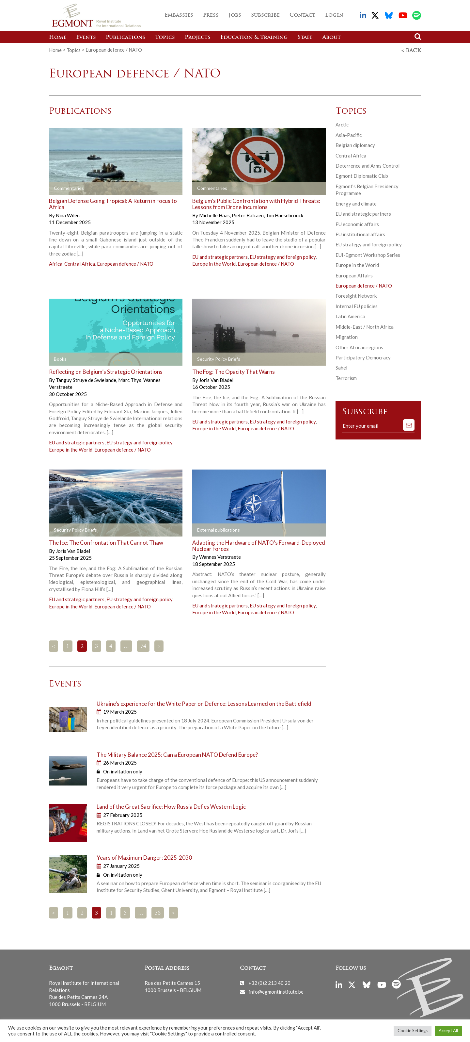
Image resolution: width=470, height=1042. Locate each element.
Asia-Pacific (349, 134)
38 (158, 912)
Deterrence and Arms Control (368, 165)
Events (86, 37)
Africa (55, 263)
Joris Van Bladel (216, 379)
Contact (302, 15)
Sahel (341, 367)
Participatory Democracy (363, 356)
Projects (198, 37)
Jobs (234, 15)
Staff (305, 37)
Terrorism (346, 377)
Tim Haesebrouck (284, 214)
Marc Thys (130, 379)
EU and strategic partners (220, 256)
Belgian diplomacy (355, 144)
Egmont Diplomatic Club (362, 175)
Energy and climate (356, 203)
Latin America (350, 315)
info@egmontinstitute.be (276, 991)
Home (57, 37)
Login (334, 15)
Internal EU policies (357, 305)
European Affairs (354, 274)
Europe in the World (214, 263)
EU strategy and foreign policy (283, 256)
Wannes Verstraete (220, 556)
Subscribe (265, 15)
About (331, 37)
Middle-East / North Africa (365, 326)
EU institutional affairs (360, 233)
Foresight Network (356, 295)
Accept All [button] (448, 1030)
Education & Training (254, 37)
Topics (165, 37)
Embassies (178, 15)
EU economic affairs (357, 223)
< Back (411, 50)
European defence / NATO (125, 263)
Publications (125, 37)
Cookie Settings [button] (413, 1030)
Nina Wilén (68, 214)
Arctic (342, 123)
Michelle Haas (215, 214)
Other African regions (359, 346)
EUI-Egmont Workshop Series (368, 254)
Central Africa (79, 263)
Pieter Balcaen (248, 214)
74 (143, 645)
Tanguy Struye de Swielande (86, 379)
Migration (347, 336)
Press (211, 15)
